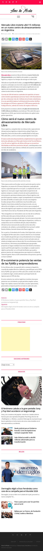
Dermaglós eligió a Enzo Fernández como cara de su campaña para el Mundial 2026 (19, 489)
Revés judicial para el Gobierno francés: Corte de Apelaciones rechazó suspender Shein (25, 430)
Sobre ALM (13, 541)
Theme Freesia (21, 545)
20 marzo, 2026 (6, 33)
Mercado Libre (36, 33)
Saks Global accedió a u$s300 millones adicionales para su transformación (24, 439)
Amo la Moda (5, 545)
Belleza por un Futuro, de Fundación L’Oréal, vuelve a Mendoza (27, 512)
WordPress (28, 545)
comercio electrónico (19, 33)
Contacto (38, 541)
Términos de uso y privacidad (26, 541)
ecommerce (29, 33)
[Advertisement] (15, 339)
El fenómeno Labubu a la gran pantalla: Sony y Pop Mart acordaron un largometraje (20, 409)
